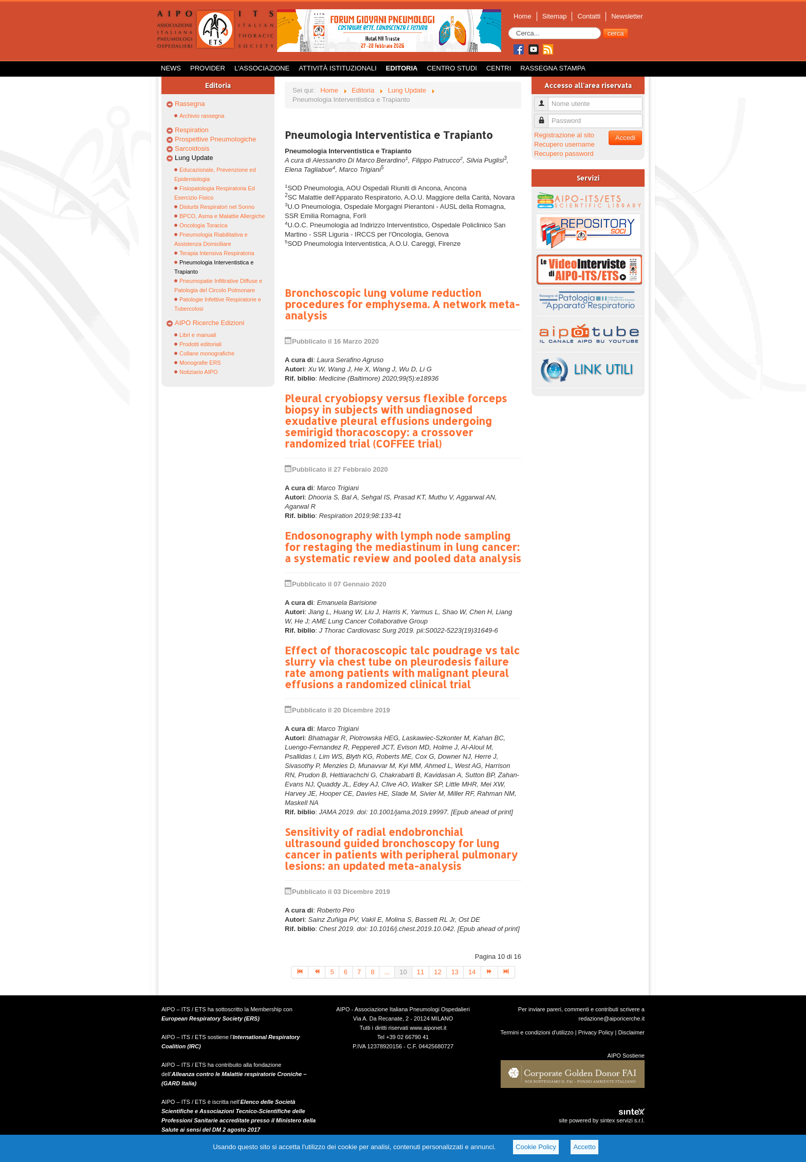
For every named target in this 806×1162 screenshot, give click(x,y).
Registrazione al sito (564, 135)
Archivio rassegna (201, 116)
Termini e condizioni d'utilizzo (537, 1032)
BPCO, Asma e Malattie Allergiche (222, 216)
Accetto (584, 1147)
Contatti (588, 16)
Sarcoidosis (192, 148)
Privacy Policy (596, 1032)
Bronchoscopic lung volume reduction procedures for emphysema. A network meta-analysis (402, 304)
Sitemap (554, 16)
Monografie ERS (200, 363)
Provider (207, 68)
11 (420, 972)
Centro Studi (452, 68)
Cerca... (508, 27)
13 (455, 972)
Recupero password (564, 153)
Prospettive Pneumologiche (215, 139)
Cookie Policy (536, 1147)
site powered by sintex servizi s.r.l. (602, 1120)
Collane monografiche (206, 353)
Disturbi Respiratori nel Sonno (216, 207)
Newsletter (627, 16)
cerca (616, 33)
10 (403, 972)
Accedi (625, 137)
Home (523, 16)
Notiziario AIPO (198, 372)
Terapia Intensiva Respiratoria (216, 253)
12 (437, 972)
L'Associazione (261, 68)
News (171, 68)
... (387, 972)
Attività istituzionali (337, 68)
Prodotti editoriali (200, 344)
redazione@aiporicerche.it (611, 1018)
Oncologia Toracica (203, 225)
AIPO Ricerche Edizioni (209, 323)
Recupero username (564, 144)
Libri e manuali (197, 335)
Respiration (192, 130)
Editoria (402, 68)
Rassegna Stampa (552, 68)
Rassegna (190, 104)
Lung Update (194, 158)
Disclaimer (631, 1032)
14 (471, 972)
